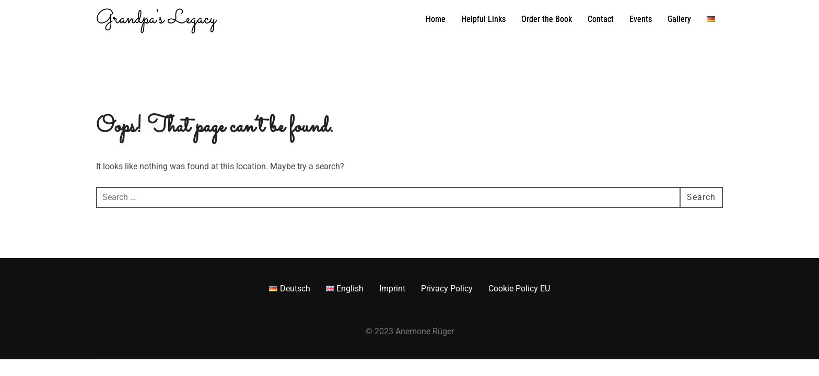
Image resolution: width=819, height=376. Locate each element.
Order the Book (546, 19)
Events (640, 19)
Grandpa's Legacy (156, 19)
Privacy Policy (447, 288)
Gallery (679, 19)
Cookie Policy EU (519, 288)
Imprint (392, 288)
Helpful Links (483, 19)
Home (436, 19)
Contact (601, 19)
